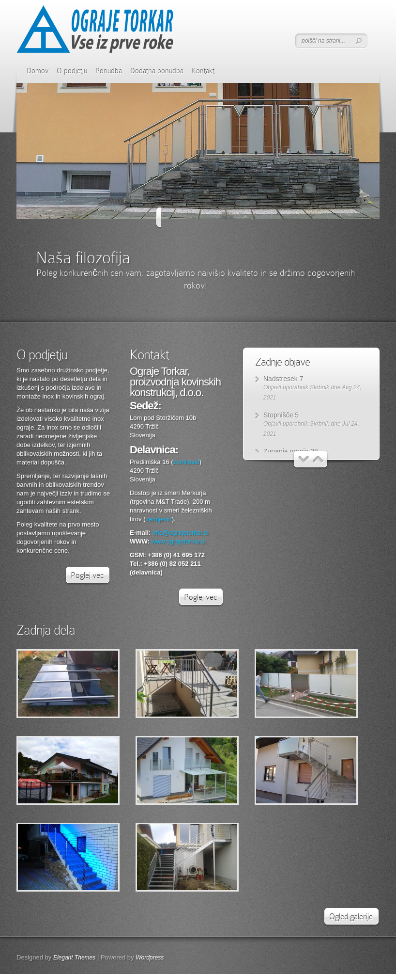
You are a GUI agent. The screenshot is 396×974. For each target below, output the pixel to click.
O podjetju (72, 71)
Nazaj (164, 218)
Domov (37, 71)
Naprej (231, 218)
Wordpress (150, 957)
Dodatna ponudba (156, 71)
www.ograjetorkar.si (179, 541)
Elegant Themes (74, 957)
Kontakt (203, 71)
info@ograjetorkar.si (180, 532)
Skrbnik (319, 387)
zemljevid (186, 461)
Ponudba (108, 71)
